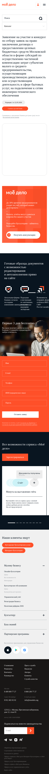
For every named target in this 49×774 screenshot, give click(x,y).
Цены (6, 575)
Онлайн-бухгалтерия (12, 571)
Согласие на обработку (27, 423)
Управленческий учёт (12, 597)
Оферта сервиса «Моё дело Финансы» (17, 764)
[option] (12, 299)
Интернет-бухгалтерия (13, 550)
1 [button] (32, 292)
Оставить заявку (20, 414)
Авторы (28, 672)
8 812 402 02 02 (10, 700)
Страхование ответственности (14, 751)
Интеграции (8, 580)
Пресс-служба (30, 665)
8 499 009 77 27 (10, 692)
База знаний (10, 624)
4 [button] (44, 292)
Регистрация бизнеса (12, 601)
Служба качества (31, 679)
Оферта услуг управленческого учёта (16, 767)
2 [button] (38, 292)
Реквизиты (8, 669)
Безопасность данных (11, 753)
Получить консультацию (24, 235)
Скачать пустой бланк (15, 108)
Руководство (9, 676)
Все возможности (10, 577)
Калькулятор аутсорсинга (12, 592)
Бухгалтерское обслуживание (15, 586)
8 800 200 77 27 (30, 692)
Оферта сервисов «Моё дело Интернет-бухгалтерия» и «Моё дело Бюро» (24, 757)
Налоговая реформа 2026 (14, 606)
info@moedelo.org (31, 700)
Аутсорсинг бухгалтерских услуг (18, 545)
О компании (8, 665)
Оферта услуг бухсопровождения (15, 761)
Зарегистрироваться (15, 457)
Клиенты (28, 676)
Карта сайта (8, 770)
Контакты (8, 672)
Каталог (7, 26)
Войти (38, 4)
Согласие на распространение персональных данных (19, 425)
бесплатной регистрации (11, 117)
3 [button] (41, 292)
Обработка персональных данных (15, 748)
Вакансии (28, 669)
